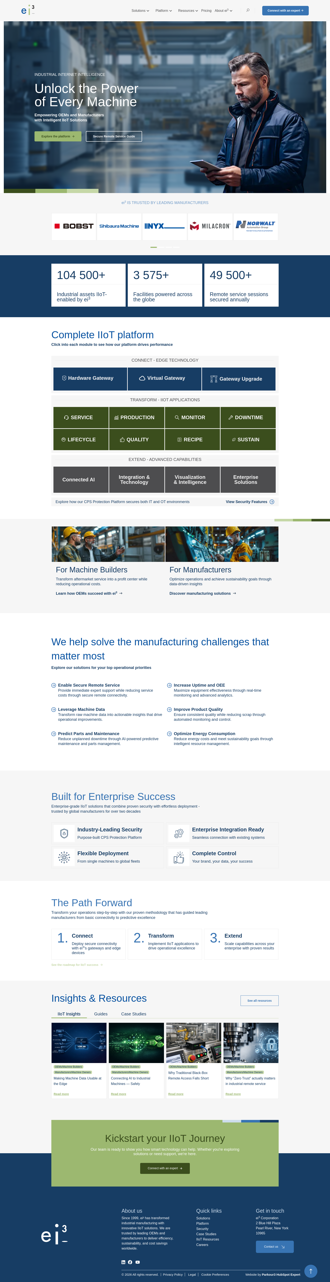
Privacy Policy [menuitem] (173, 1274)
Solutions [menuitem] (203, 1218)
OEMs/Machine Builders (68, 1066)
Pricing (206, 10)
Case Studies (133, 1014)
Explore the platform (58, 136)
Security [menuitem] (202, 1229)
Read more (61, 1094)
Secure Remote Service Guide (114, 136)
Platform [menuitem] (202, 1223)
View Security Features (250, 501)
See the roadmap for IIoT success (77, 965)
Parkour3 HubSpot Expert (281, 1274)
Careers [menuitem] (202, 1245)
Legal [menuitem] (192, 1274)
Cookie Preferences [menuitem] (215, 1274)
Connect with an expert (285, 10)
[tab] (153, 247)
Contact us (275, 1246)
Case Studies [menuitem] (206, 1234)
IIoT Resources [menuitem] (207, 1239)
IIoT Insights (69, 1014)
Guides (101, 1014)
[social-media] (123, 1262)
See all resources (260, 1000)
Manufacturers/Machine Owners (73, 1072)
